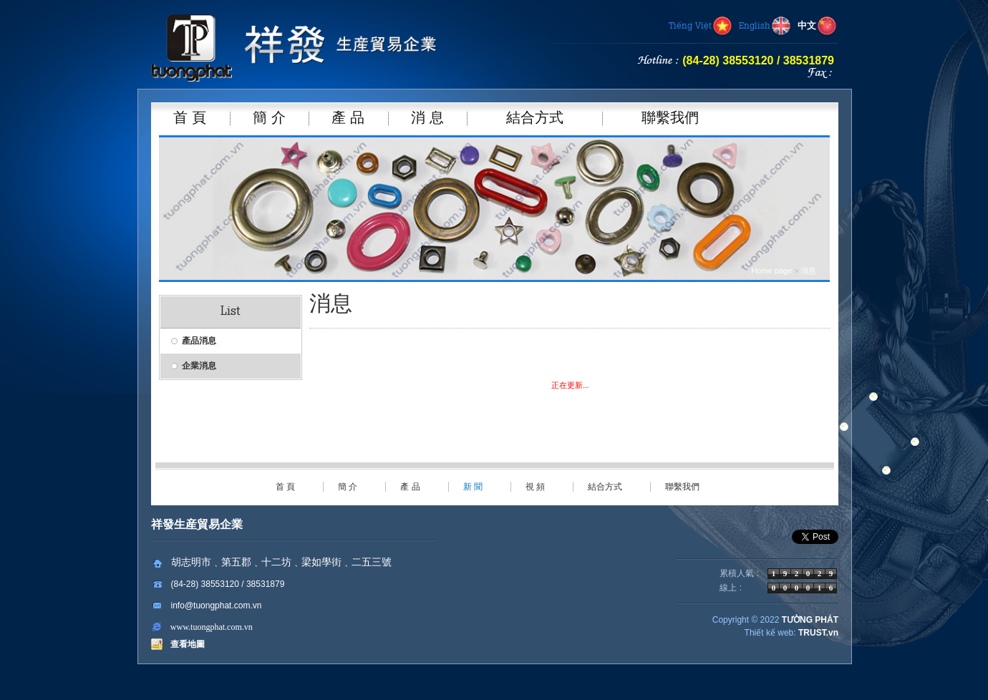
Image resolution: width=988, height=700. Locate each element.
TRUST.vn (818, 633)
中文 (818, 26)
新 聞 (473, 487)
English (765, 26)
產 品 (410, 487)
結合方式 (605, 487)
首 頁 (285, 487)
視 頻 (535, 487)
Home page (771, 270)
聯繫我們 (682, 487)
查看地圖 (185, 644)
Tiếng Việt (701, 26)
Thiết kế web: (770, 633)
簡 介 (347, 487)
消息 (808, 270)
